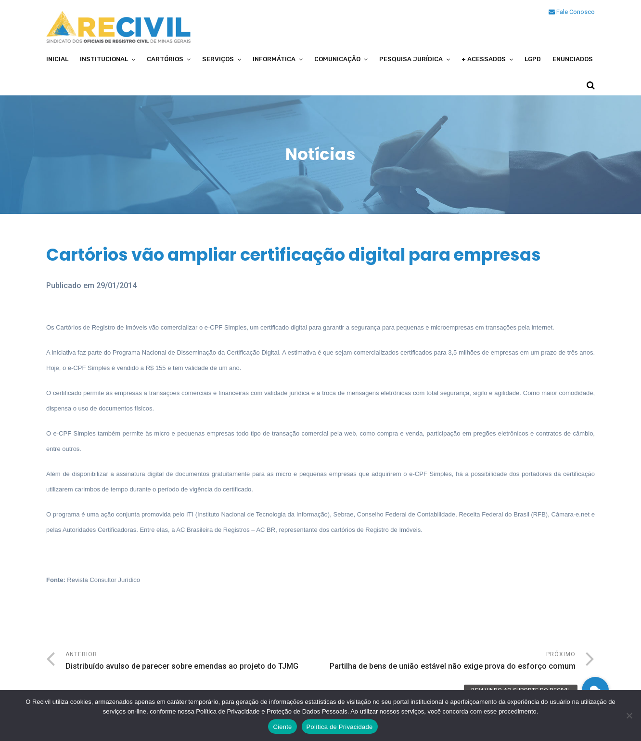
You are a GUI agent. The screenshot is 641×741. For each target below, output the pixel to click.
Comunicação (337, 59)
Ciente (282, 726)
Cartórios (165, 59)
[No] (629, 715)
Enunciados (572, 59)
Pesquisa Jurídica (411, 59)
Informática (274, 59)
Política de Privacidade (340, 726)
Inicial (57, 59)
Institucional (104, 59)
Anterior (192, 662)
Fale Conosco (572, 11)
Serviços (218, 59)
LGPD (533, 59)
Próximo (448, 662)
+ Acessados (484, 59)
